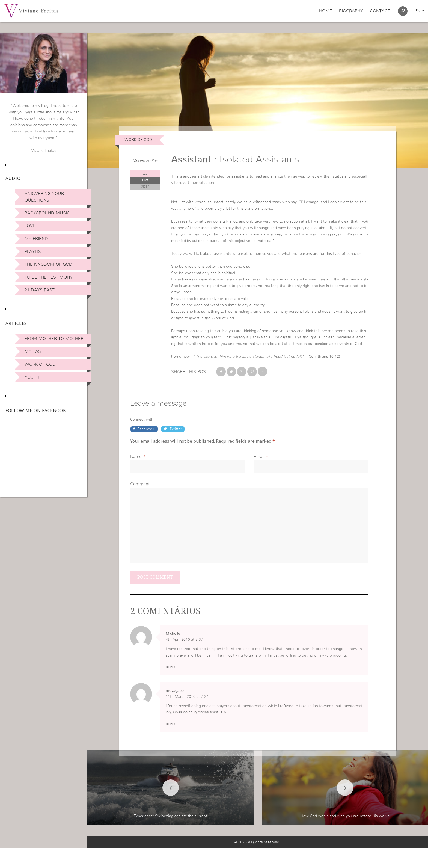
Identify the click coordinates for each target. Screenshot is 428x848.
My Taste (35, 351)
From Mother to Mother (54, 338)
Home (325, 11)
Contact (380, 11)
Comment (140, 484)
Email (259, 456)
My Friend (36, 239)
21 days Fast (40, 290)
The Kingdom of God (48, 264)
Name (136, 456)
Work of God (40, 364)
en (419, 11)
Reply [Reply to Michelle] (171, 667)
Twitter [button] (175, 429)
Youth (32, 377)
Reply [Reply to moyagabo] (171, 724)
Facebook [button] (145, 429)
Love (30, 226)
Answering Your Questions (44, 196)
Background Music (47, 213)
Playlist (34, 251)
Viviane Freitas (145, 161)
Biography (351, 11)
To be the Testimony (49, 277)
